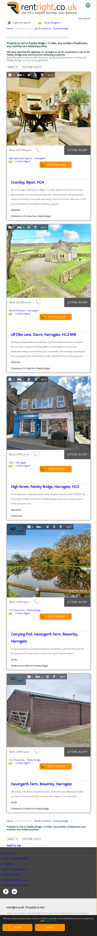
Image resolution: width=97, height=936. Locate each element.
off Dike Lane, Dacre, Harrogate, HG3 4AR (35, 341)
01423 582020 (59, 622)
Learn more (51, 921)
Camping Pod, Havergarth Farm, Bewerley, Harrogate (42, 640)
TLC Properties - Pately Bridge (30, 616)
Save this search (25, 26)
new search (82, 18)
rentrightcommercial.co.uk (16, 883)
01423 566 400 (59, 171)
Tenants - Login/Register (15, 856)
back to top (13, 843)
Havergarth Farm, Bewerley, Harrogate (33, 782)
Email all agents (58, 26)
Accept (17, 927)
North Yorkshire (43, 35)
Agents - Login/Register (14, 867)
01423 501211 (59, 475)
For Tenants (8, 850)
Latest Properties (10, 872)
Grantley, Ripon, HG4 (23, 189)
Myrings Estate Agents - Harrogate (34, 165)
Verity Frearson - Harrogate (28, 317)
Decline (50, 927)
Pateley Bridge (61, 35)
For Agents (7, 861)
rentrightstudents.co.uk (14, 877)
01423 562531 (59, 323)
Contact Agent (26, 171)
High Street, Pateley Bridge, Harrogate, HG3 (36, 492)
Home (10, 35)
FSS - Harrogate (20, 468)
